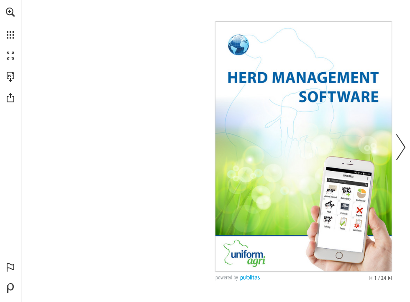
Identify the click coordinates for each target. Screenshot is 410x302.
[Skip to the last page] (390, 278)
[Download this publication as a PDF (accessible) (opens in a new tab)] (10, 76)
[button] (10, 12)
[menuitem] (10, 23)
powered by (226, 278)
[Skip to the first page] (370, 278)
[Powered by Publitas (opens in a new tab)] (10, 288)
